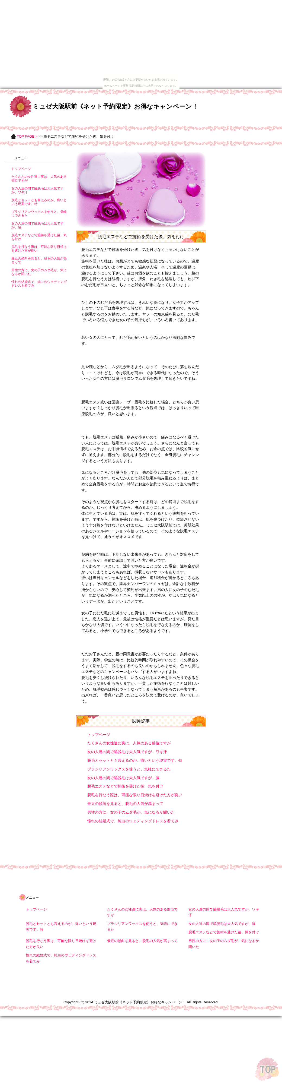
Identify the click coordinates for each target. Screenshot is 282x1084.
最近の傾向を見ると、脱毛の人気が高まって (125, 803)
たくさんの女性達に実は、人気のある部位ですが (129, 743)
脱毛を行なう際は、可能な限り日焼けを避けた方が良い (134, 795)
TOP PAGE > (27, 136)
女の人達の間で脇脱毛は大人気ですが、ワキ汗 (127, 752)
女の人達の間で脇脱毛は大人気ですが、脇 (123, 778)
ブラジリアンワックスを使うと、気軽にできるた (129, 769)
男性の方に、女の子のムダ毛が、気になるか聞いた (131, 812)
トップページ (98, 734)
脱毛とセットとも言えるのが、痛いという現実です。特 (134, 760)
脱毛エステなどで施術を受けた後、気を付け (125, 786)
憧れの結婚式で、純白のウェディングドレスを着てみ (132, 821)
